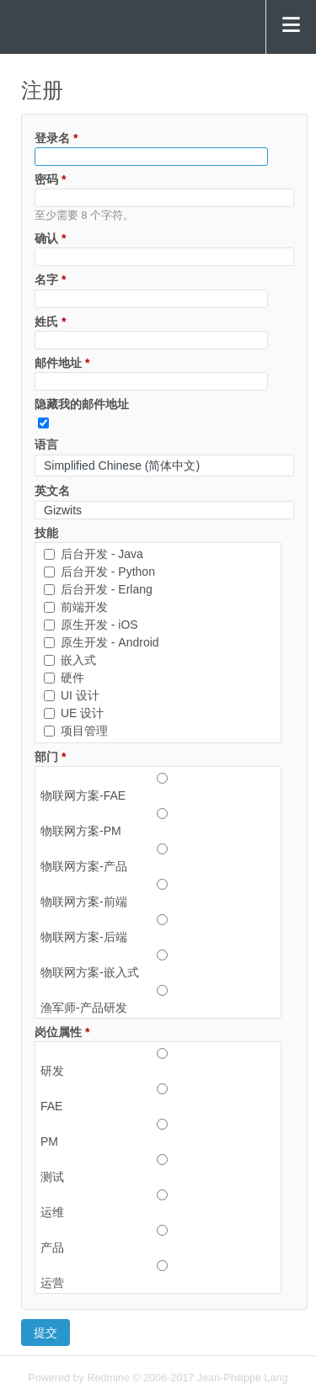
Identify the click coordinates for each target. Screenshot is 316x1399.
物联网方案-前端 (158, 893)
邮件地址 (62, 363)
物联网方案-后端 (158, 928)
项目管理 (76, 730)
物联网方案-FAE (158, 787)
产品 (158, 1239)
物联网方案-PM (158, 822)
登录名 (56, 138)
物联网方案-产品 (158, 857)
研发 (158, 1062)
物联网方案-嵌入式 (158, 964)
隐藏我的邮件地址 (82, 404)
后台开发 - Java (93, 554)
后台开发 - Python (99, 571)
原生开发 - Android (101, 642)
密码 (50, 179)
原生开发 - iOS (91, 624)
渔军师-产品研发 (158, 999)
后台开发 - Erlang (98, 589)
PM (158, 1133)
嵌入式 (70, 660)
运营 (158, 1274)
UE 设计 (74, 713)
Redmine (108, 1378)
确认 (50, 238)
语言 (46, 444)
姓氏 (50, 321)
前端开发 (76, 607)
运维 (158, 1203)
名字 (50, 279)
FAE (158, 1097)
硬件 (64, 677)
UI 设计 (71, 695)
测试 (158, 1168)
